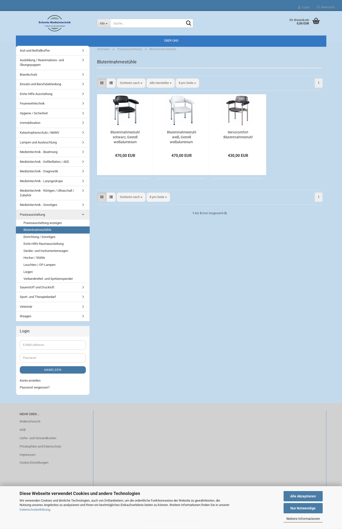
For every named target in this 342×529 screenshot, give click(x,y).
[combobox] (131, 84)
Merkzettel (326, 7)
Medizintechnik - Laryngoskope (41, 182)
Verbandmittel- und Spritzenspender (48, 279)
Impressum (27, 455)
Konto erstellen (30, 381)
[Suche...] (103, 23)
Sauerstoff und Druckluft (37, 288)
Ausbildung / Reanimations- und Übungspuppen (42, 63)
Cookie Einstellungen (34, 463)
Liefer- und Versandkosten (38, 439)
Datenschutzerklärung (35, 509)
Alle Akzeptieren (303, 496)
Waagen (25, 317)
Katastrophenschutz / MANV (39, 133)
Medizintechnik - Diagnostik (39, 172)
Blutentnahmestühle (37, 230)
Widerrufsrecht (30, 422)
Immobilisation (30, 124)
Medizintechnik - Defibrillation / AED (44, 162)
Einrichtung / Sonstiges (39, 237)
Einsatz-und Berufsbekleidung (40, 85)
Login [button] (303, 7)
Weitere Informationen (303, 519)
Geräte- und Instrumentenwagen (45, 251)
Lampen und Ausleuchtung (38, 143)
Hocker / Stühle (34, 258)
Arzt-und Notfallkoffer (35, 51)
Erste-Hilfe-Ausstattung (36, 94)
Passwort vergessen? (35, 388)
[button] (102, 84)
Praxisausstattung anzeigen (42, 223)
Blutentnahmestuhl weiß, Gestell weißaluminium (181, 138)
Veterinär (26, 307)
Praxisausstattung (32, 215)
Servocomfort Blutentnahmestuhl (238, 135)
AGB (23, 430)
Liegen (28, 272)
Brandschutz (28, 75)
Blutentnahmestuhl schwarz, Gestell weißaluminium (125, 138)
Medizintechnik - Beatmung (38, 152)
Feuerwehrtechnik (32, 104)
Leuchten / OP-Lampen (39, 265)
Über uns (171, 40)
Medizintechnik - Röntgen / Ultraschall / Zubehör (47, 193)
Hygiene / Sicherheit (34, 114)
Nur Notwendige (303, 508)
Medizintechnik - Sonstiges (38, 206)
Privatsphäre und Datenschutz (40, 447)
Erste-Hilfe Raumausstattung (43, 244)
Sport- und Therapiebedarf (38, 297)
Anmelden (53, 370)
